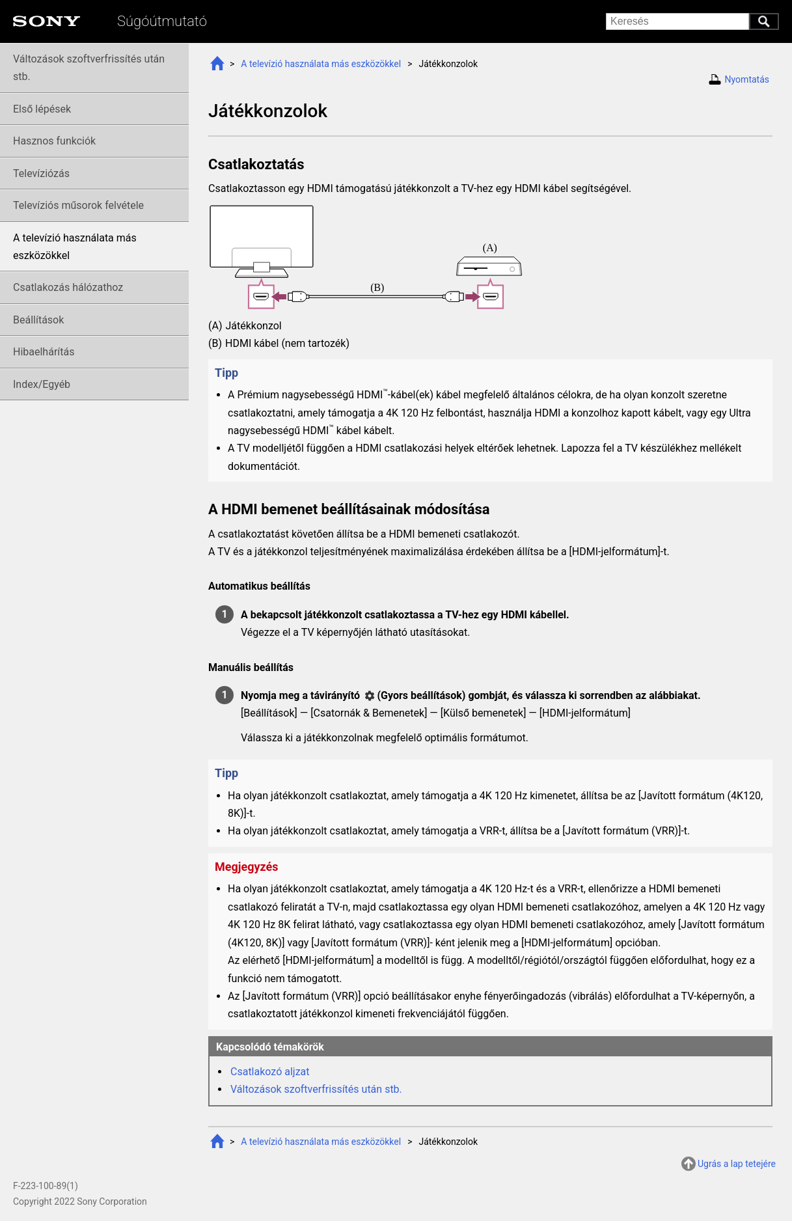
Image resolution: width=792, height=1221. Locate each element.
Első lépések (42, 109)
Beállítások (38, 320)
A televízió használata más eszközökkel (321, 64)
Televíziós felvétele (78, 205)
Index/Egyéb (41, 384)
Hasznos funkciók (54, 141)
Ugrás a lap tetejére (737, 1164)
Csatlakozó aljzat (270, 1071)
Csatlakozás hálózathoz (68, 287)
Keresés (764, 21)
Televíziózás (41, 173)
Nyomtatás (747, 79)
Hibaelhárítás (43, 352)
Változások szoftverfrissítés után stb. (316, 1089)
